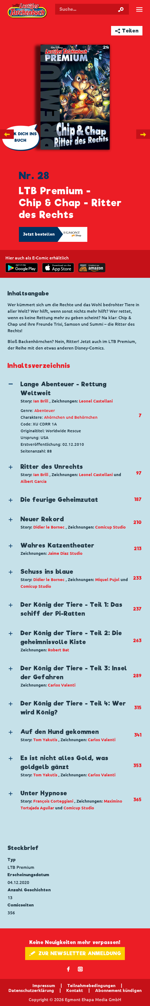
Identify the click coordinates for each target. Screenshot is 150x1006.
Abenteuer (44, 410)
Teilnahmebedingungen (91, 985)
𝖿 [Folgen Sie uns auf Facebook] (68, 969)
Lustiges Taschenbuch (28, 11)
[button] (70, 392)
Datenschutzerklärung (31, 990)
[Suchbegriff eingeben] (92, 9)
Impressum (43, 985)
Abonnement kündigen (118, 990)
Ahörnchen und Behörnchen (71, 417)
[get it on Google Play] (21, 267)
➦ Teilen (127, 31)
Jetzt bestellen (39, 234)
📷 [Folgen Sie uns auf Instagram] (80, 969)
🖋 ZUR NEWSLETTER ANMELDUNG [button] (75, 953)
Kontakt (74, 990)
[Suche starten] (121, 9)
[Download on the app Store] (58, 267)
